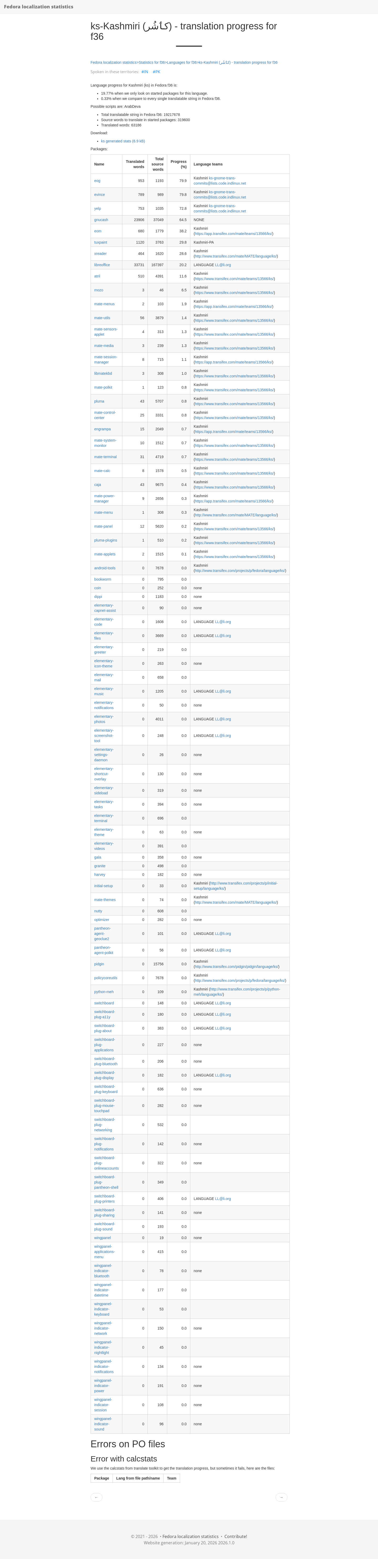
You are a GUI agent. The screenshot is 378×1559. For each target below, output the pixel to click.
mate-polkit (103, 387)
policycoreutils (105, 978)
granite (100, 866)
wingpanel (102, 1238)
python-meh (104, 992)
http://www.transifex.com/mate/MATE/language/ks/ (236, 256)
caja (97, 485)
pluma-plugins (105, 540)
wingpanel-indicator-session (103, 1404)
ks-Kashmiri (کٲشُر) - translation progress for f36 (238, 62)
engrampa (102, 429)
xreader (100, 253)
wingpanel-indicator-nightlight (103, 1347)
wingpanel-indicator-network (103, 1328)
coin (97, 588)
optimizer (101, 920)
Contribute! (235, 1536)
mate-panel (103, 526)
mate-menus (104, 304)
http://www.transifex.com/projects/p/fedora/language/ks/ (240, 571)
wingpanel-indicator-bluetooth (103, 1270)
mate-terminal (105, 457)
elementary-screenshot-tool (104, 735)
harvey (99, 874)
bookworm (102, 579)
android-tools (105, 568)
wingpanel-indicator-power (103, 1385)
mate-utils (102, 318)
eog (97, 181)
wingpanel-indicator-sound (103, 1424)
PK (157, 71)
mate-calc (102, 471)
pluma (99, 401)
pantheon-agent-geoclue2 (102, 933)
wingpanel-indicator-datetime (103, 1290)
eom (97, 231)
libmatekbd (103, 373)
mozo (98, 290)
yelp (97, 208)
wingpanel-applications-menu (104, 1251)
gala (97, 857)
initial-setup (103, 886)
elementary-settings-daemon (104, 754)
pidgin (99, 964)
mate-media (104, 346)
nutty (98, 911)
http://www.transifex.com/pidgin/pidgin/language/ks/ (237, 967)
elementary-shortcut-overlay (104, 774)
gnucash (101, 220)
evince (99, 194)
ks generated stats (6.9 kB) (123, 141)
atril (97, 276)
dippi (98, 596)
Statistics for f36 (152, 62)
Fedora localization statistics (38, 6)
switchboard (104, 1003)
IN (146, 71)
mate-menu (103, 512)
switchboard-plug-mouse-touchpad (104, 1105)
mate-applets (105, 554)
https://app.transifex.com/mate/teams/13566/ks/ (233, 234)
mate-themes (105, 900)
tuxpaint (100, 242)
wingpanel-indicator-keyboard (103, 1309)
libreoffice (102, 265)
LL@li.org (223, 265)
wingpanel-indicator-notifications (104, 1366)
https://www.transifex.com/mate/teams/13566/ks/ (234, 279)
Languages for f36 (182, 62)
